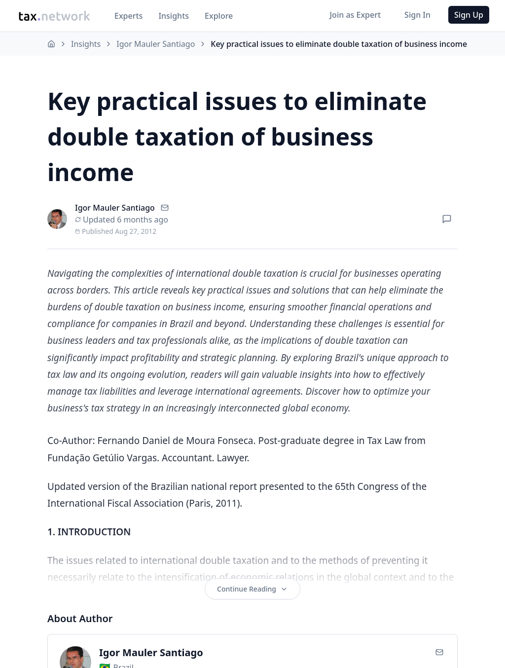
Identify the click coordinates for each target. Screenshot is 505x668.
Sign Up (468, 14)
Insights (173, 15)
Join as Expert (355, 14)
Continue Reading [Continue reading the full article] (252, 589)
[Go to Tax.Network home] (54, 16)
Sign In (417, 14)
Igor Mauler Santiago (155, 43)
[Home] (51, 44)
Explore (219, 15)
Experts (128, 15)
